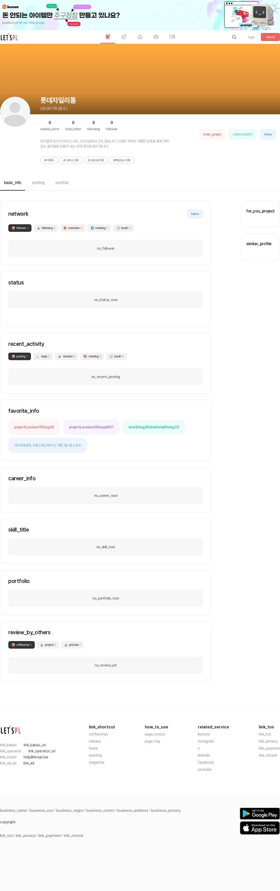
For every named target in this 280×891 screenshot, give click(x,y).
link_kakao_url (35, 745)
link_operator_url (41, 751)
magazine (96, 762)
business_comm (100, 810)
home (93, 748)
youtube (205, 769)
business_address (132, 810)
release (95, 741)
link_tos (265, 734)
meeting (95, 755)
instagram (206, 741)
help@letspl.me (36, 757)
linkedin (204, 755)
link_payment (269, 748)
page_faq (152, 741)
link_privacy (268, 741)
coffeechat (98, 734)
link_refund (268, 755)
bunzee (204, 734)
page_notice (155, 734)
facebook (206, 762)
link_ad (28, 763)
